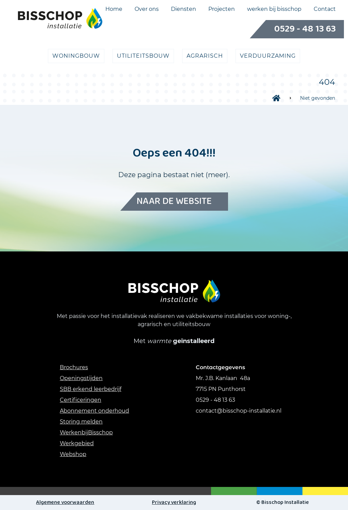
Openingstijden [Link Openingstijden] (81, 378)
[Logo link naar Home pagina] (60, 18)
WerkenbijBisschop (86, 432)
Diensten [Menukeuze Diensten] (183, 9)
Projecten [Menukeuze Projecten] (221, 9)
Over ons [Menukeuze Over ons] (147, 9)
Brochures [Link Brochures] (74, 367)
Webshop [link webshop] (73, 454)
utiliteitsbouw (143, 56)
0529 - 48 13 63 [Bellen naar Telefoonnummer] (297, 29)
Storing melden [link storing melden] (81, 421)
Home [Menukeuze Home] (113, 9)
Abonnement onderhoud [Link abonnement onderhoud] (94, 411)
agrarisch (205, 56)
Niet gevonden (317, 98)
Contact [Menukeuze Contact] (325, 9)
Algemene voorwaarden (65, 502)
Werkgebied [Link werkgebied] (77, 443)
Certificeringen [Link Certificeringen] (80, 400)
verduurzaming (268, 56)
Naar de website (174, 201)
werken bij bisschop (274, 9)
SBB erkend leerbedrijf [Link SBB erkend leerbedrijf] (90, 389)
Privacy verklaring (174, 502)
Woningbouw (76, 56)
